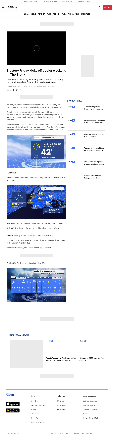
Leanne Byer (11, 86)
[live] (107, 7)
